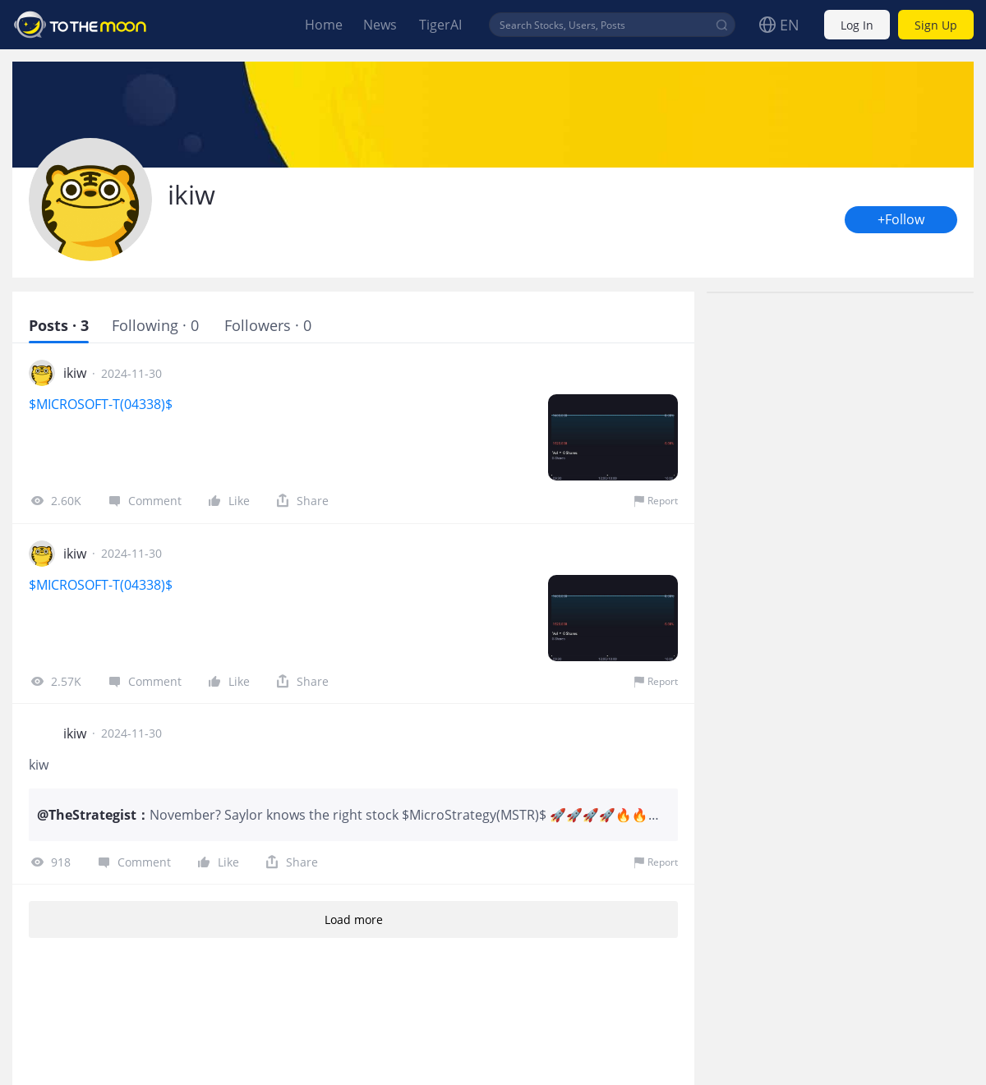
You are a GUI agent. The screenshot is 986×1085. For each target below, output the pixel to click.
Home (324, 25)
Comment (144, 500)
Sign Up (936, 25)
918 (50, 861)
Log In (857, 25)
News (380, 25)
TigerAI (440, 25)
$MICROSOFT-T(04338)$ (102, 404)
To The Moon (80, 24)
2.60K (55, 500)
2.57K (55, 681)
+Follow (901, 219)
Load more (353, 919)
